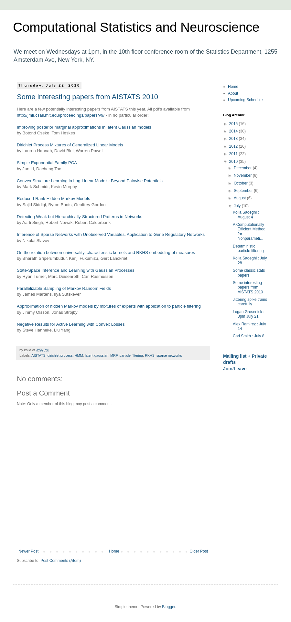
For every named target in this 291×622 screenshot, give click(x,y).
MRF (113, 355)
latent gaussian (96, 355)
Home (114, 551)
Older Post (198, 551)
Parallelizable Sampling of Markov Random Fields (64, 288)
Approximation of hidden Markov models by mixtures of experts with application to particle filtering (109, 306)
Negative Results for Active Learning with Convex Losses (71, 324)
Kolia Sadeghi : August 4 (246, 214)
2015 (234, 123)
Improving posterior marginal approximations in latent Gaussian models (84, 127)
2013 (234, 138)
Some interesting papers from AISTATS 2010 (87, 97)
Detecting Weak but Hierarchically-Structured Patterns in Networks (79, 216)
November (243, 175)
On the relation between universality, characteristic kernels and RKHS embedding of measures (106, 252)
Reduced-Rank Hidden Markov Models (53, 198)
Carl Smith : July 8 (248, 336)
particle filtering (131, 355)
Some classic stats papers (249, 272)
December (243, 168)
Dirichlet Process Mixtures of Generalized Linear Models (70, 144)
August (240, 198)
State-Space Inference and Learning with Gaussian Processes (76, 270)
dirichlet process (60, 355)
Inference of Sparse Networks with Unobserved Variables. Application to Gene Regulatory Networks (111, 234)
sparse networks (169, 355)
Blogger (168, 607)
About (233, 93)
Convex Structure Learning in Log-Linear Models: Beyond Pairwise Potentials (90, 180)
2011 (234, 154)
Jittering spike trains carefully (250, 301)
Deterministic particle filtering (248, 248)
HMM (79, 355)
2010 (234, 161)
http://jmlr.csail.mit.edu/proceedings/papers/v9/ (60, 115)
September (244, 190)
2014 (234, 131)
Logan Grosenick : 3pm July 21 (248, 314)
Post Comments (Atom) (60, 560)
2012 (234, 146)
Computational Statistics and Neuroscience (136, 27)
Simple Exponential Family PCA (47, 162)
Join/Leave (235, 368)
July (238, 206)
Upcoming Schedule (245, 100)
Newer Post (28, 551)
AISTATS (38, 355)
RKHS (150, 355)
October (241, 183)
